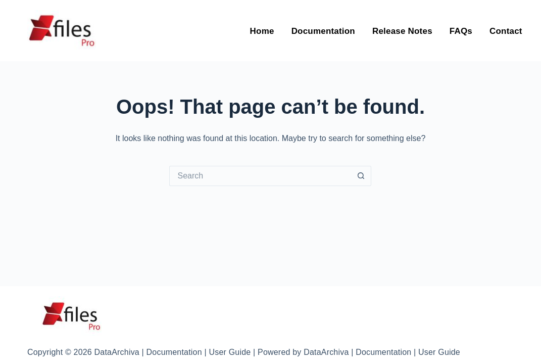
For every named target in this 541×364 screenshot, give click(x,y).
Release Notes (402, 32)
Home (262, 32)
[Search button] (361, 176)
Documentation (323, 32)
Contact (505, 32)
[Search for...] (260, 176)
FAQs (461, 32)
